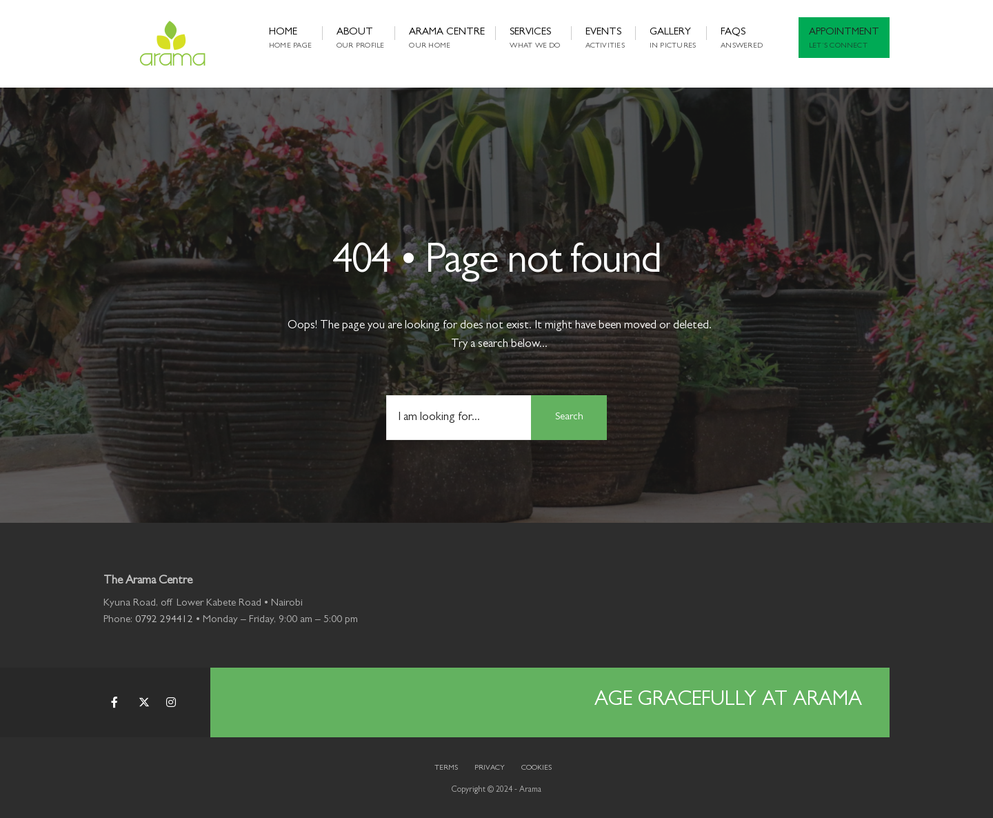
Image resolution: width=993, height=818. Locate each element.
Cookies (536, 768)
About (360, 39)
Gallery (673, 39)
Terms (446, 768)
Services (535, 39)
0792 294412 (164, 620)
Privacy (489, 768)
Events (605, 39)
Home (290, 39)
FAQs (742, 39)
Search (569, 417)
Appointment (844, 39)
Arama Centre (447, 39)
